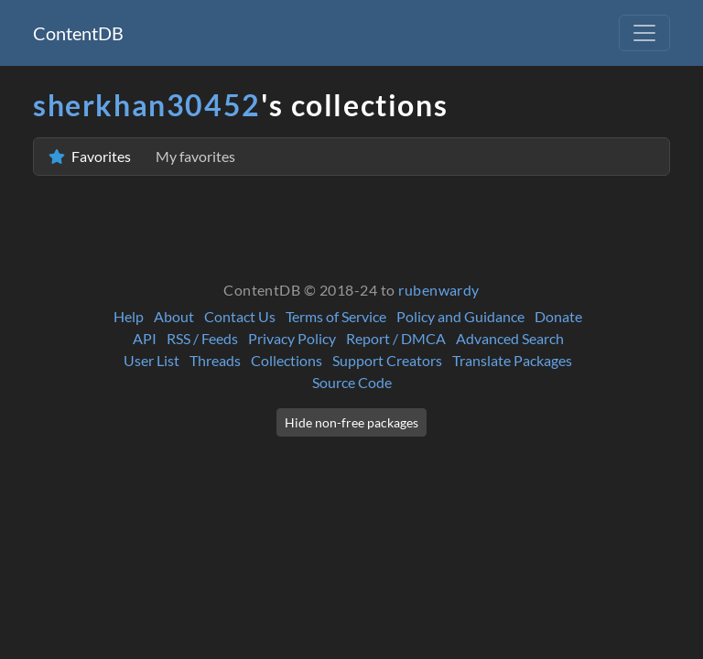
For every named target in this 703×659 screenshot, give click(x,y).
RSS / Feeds (202, 338)
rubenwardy (439, 289)
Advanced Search (510, 338)
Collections (286, 360)
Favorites (142, 156)
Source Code (352, 382)
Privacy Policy (292, 338)
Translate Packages (512, 360)
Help (129, 316)
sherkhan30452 (147, 105)
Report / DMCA (396, 338)
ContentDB (78, 33)
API (145, 338)
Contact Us (240, 316)
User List (151, 360)
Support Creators (387, 360)
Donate (558, 316)
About (174, 316)
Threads (215, 360)
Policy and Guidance (460, 316)
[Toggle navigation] (644, 33)
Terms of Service (336, 316)
